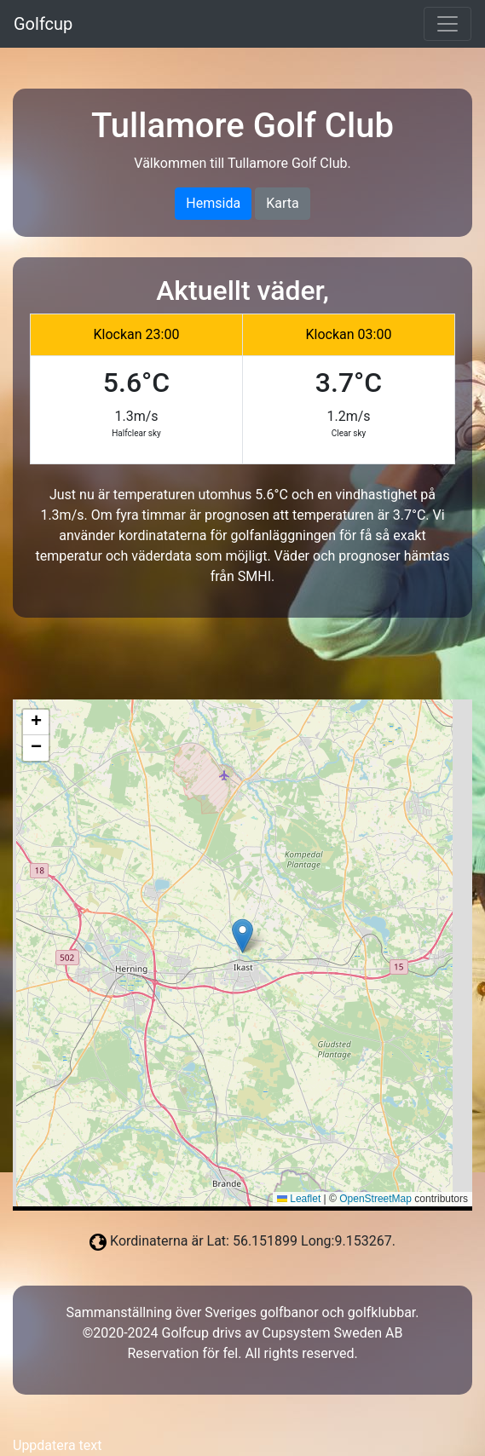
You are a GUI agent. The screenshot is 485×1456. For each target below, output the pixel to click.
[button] (242, 935)
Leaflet (298, 1199)
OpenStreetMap (375, 1199)
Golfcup (43, 24)
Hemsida (213, 203)
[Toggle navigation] (447, 24)
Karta (282, 203)
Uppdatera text (57, 1445)
